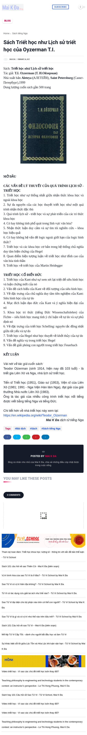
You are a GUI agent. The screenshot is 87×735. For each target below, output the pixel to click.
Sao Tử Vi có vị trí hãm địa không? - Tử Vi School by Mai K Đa (33, 584)
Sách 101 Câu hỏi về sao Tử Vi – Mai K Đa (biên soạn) (29, 625)
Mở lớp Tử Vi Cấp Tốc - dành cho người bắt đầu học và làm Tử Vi (34, 634)
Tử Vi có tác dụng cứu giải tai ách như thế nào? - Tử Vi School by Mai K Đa (39, 593)
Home (6, 33)
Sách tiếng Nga (20, 33)
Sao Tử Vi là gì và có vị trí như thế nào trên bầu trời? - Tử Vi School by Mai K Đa (41, 616)
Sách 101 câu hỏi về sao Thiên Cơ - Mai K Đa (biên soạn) (30, 566)
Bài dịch (21, 428)
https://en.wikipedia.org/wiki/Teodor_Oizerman (35, 415)
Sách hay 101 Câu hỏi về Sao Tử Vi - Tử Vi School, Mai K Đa (32, 695)
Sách (34, 428)
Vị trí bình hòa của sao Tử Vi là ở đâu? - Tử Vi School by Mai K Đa (35, 575)
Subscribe (60, 7)
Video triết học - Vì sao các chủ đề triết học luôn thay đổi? (30, 671)
